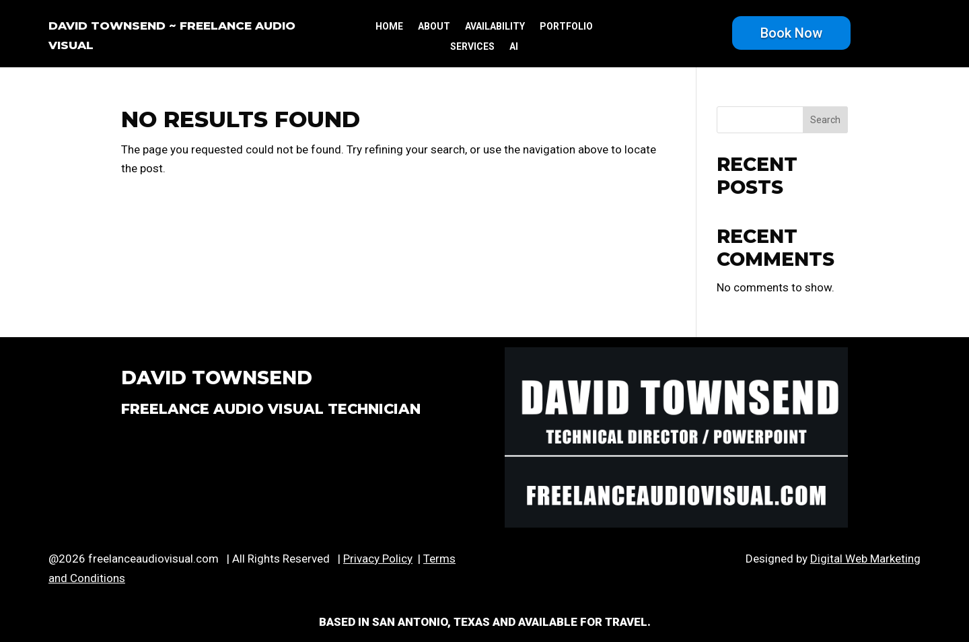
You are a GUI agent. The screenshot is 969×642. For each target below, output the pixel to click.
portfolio (566, 27)
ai (513, 47)
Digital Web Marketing (865, 558)
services (472, 47)
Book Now (791, 33)
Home (389, 27)
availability (495, 27)
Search (825, 119)
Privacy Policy (377, 558)
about (434, 27)
